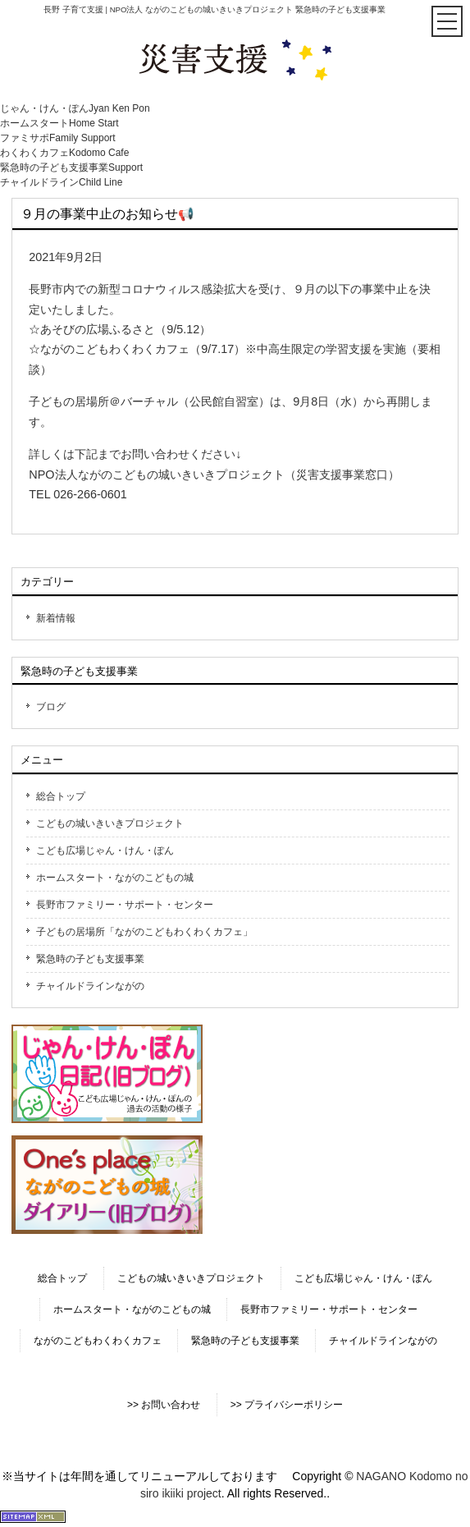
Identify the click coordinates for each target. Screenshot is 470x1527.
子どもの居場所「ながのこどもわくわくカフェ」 (144, 932)
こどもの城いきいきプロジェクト (110, 823)
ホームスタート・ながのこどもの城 (115, 877)
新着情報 (55, 618)
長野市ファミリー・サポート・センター (124, 904)
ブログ (51, 707)
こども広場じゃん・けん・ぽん (105, 850)
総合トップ (60, 796)
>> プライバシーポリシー (286, 1404)
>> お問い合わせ (163, 1404)
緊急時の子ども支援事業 (90, 959)
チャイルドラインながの (90, 986)
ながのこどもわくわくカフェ (98, 1340)
